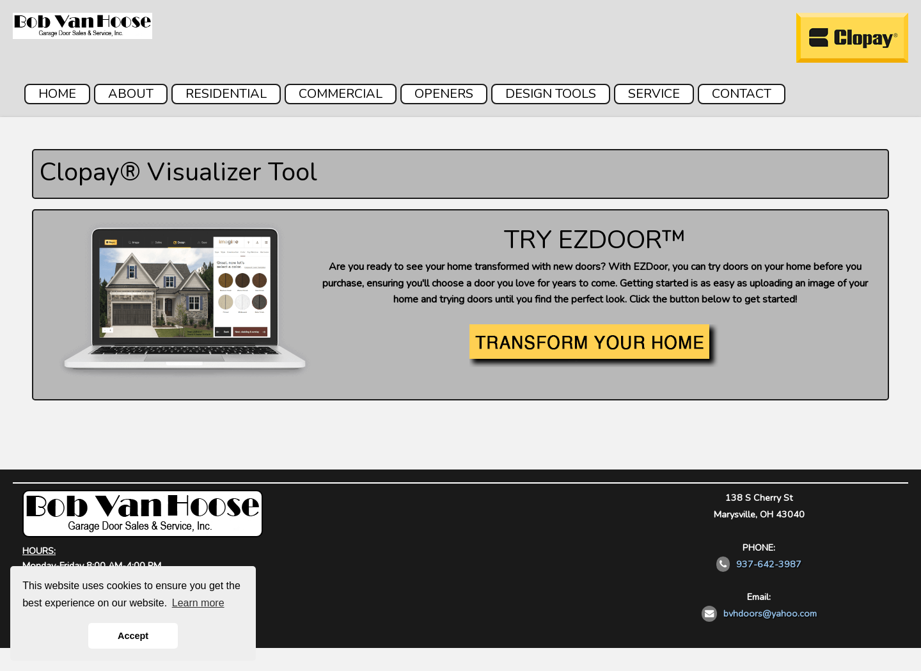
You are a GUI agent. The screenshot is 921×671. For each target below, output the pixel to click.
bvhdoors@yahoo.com (770, 613)
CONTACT (741, 93)
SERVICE (654, 93)
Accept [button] (133, 636)
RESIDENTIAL (226, 93)
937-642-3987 (768, 564)
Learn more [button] (198, 602)
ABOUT (131, 93)
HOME (57, 93)
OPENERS (443, 93)
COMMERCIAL (340, 93)
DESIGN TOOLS (550, 93)
